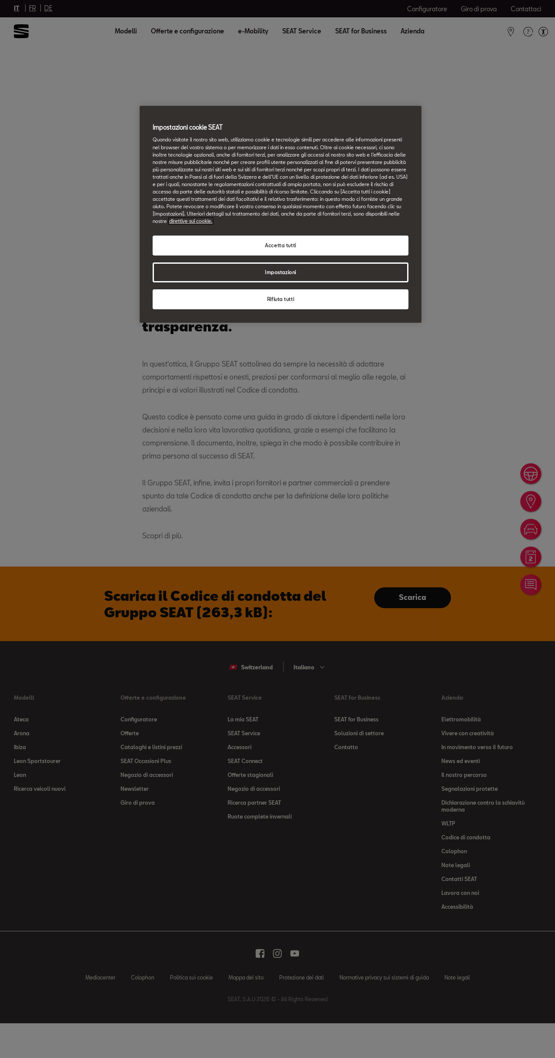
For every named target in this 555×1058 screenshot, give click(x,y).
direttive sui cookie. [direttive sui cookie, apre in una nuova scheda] (190, 221)
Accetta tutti (280, 245)
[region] (280, 214)
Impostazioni (280, 272)
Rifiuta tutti (280, 299)
